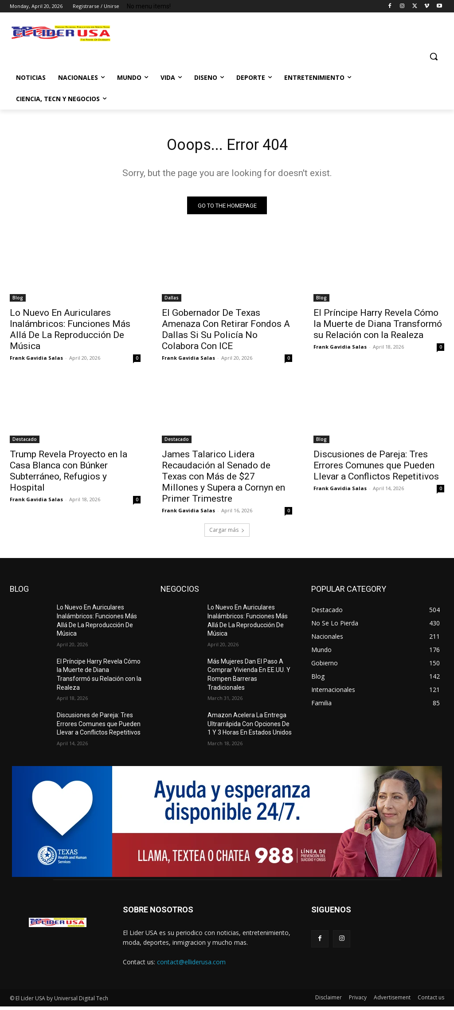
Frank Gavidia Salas (36, 361)
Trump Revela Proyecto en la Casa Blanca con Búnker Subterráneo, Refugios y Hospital (68, 474)
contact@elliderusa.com (191, 965)
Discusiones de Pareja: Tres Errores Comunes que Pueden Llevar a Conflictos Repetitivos (376, 468)
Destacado (24, 443)
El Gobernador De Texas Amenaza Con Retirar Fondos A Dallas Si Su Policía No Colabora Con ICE (226, 333)
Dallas (171, 301)
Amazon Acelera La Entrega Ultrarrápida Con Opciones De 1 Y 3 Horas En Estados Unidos (249, 727)
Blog (17, 301)
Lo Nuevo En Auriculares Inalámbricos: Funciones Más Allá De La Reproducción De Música (70, 333)
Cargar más (227, 533)
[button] (433, 56)
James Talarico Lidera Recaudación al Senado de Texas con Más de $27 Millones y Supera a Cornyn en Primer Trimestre (223, 479)
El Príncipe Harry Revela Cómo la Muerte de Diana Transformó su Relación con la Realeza (377, 327)
